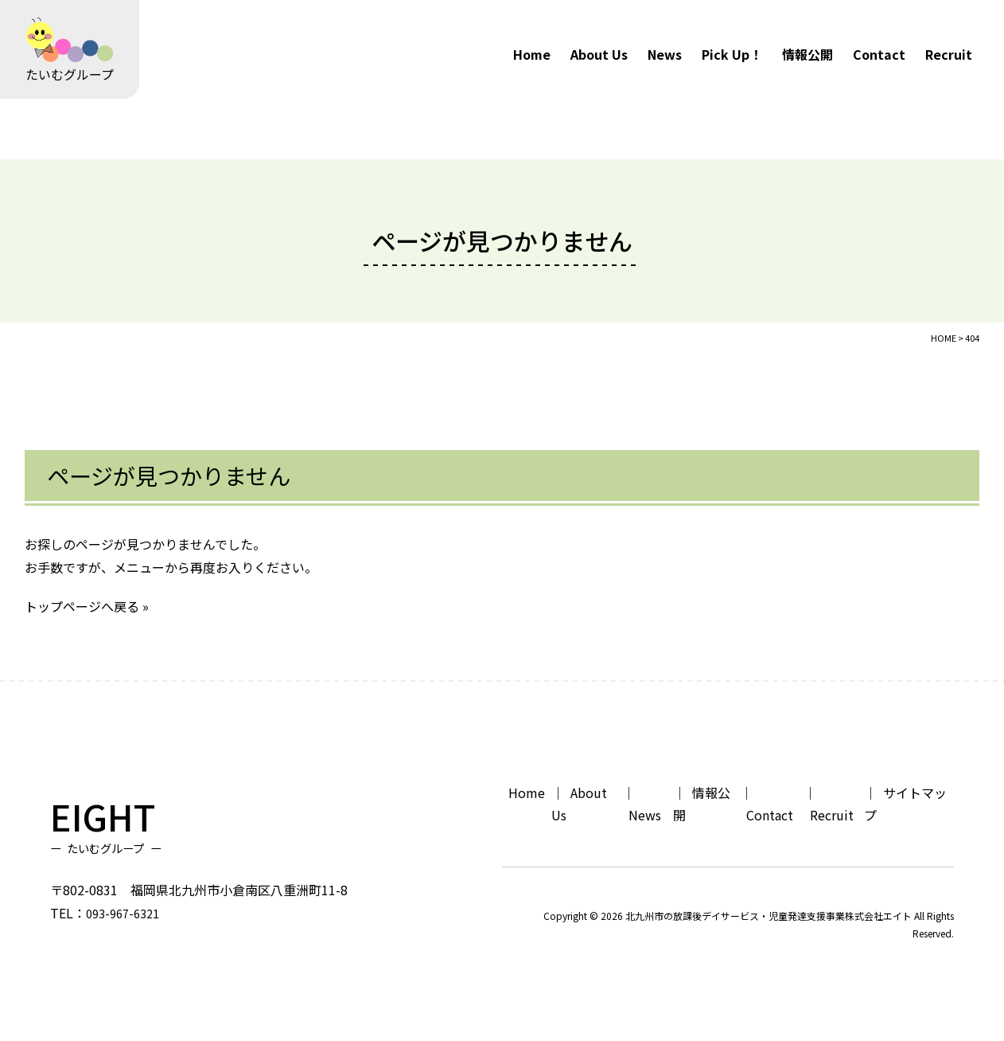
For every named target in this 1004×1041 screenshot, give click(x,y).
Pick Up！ (732, 54)
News (665, 54)
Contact (879, 54)
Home (532, 54)
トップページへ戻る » (87, 606)
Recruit (948, 54)
